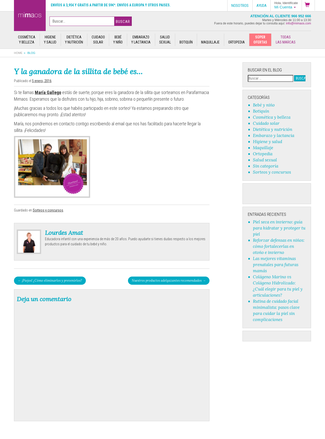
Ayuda (261, 5)
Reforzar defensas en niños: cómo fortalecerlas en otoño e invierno (278, 246)
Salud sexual (265, 160)
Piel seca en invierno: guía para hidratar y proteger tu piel (279, 228)
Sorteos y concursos (48, 210)
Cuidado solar (266, 123)
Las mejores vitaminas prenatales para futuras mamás (275, 265)
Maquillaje (263, 147)
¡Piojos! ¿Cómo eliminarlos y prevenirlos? (50, 280)
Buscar (123, 21)
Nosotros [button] (240, 5)
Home (18, 52)
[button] (308, 5)
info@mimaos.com (298, 23)
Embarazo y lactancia (273, 135)
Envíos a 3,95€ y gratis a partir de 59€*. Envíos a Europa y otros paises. (111, 5)
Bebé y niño (264, 105)
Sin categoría (265, 166)
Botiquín (261, 111)
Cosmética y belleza (271, 117)
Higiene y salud (267, 141)
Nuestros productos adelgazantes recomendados (169, 280)
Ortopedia (262, 154)
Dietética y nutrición (272, 129)
